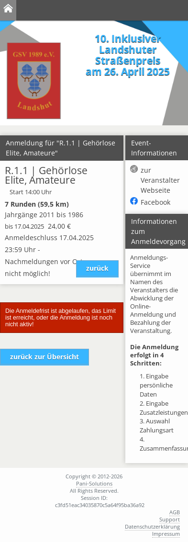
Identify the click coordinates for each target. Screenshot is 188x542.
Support (169, 519)
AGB (174, 512)
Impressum (166, 533)
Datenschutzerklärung (152, 526)
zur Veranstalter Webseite (160, 180)
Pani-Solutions (94, 483)
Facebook (155, 202)
